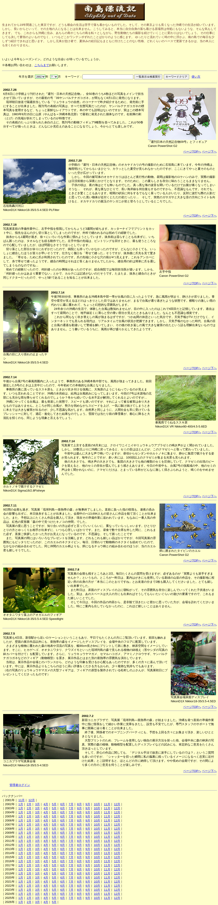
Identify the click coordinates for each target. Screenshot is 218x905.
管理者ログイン (19, 785)
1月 (20, 804)
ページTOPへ (192, 151)
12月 (31, 800)
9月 (87, 804)
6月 (62, 804)
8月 (79, 804)
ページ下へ (209, 151)
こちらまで (41, 65)
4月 (46, 804)
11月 (21, 800)
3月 (37, 804)
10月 (97, 804)
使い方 (196, 76)
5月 (54, 804)
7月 (71, 804)
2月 (29, 804)
